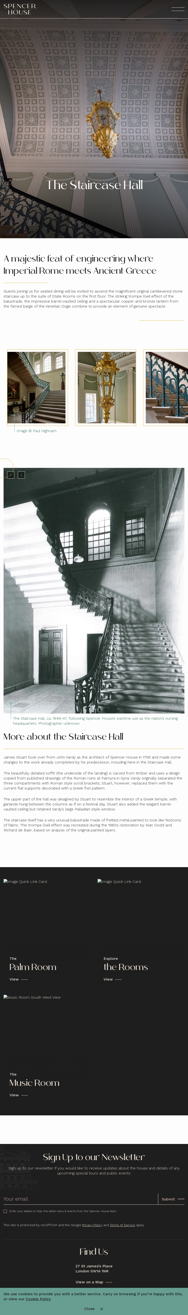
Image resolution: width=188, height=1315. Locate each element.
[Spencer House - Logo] (20, 9)
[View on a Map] (94, 1282)
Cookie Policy (38, 1299)
